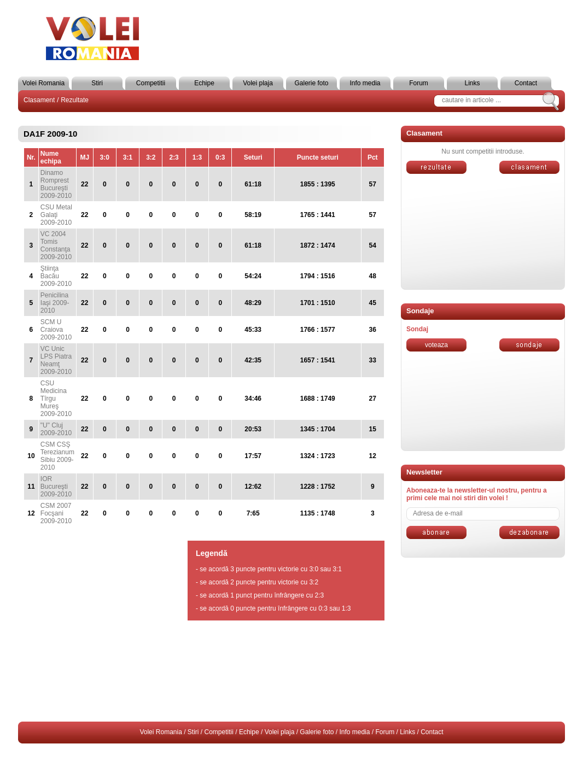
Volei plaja (258, 83)
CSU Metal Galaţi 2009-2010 (56, 214)
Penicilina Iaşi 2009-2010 (54, 302)
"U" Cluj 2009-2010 (56, 429)
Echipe (204, 83)
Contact (526, 83)
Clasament (39, 100)
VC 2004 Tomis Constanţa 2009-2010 (56, 245)
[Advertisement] (483, 639)
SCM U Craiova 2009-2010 (56, 329)
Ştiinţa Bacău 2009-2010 (56, 276)
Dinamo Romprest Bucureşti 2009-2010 (56, 184)
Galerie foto (311, 83)
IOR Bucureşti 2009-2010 (56, 486)
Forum (418, 83)
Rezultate (75, 100)
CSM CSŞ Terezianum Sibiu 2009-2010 (57, 456)
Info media (364, 83)
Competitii (150, 83)
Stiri (97, 83)
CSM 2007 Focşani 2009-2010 (56, 513)
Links (472, 83)
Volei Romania (43, 83)
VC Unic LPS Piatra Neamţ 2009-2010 (56, 360)
